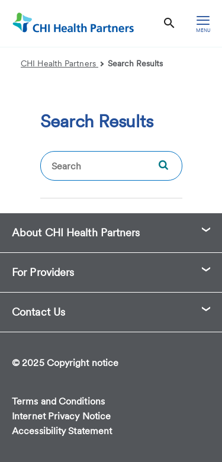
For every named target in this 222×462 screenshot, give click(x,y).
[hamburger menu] (203, 23)
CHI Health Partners (62, 63)
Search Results (135, 63)
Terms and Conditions (58, 401)
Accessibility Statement (62, 431)
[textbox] (111, 166)
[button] (111, 232)
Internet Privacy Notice (61, 416)
